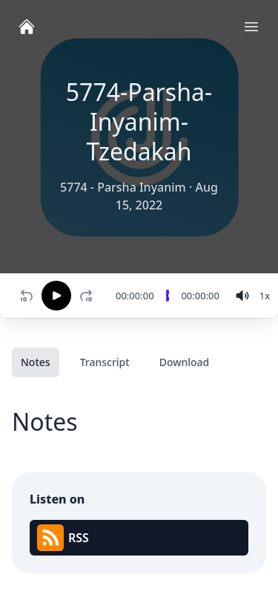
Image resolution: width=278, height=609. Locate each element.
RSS (63, 537)
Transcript (105, 362)
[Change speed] (265, 295)
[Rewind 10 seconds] (27, 295)
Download (184, 362)
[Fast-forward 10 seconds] (89, 295)
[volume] (242, 295)
